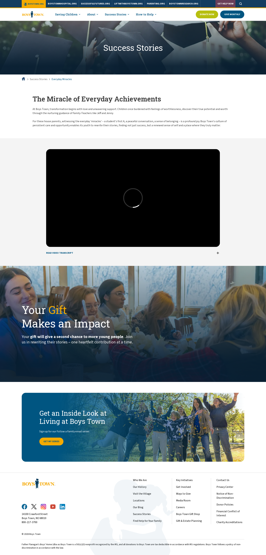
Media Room (183, 500)
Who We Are (140, 480)
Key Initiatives (184, 480)
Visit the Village (142, 494)
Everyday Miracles (62, 79)
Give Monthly (232, 14)
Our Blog (138, 507)
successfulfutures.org (95, 3)
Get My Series (51, 441)
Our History (139, 487)
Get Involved (183, 487)
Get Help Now (225, 3)
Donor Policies (224, 504)
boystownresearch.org (183, 3)
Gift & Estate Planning (189, 521)
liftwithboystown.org (128, 3)
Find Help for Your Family (147, 521)
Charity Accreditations (229, 522)
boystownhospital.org (62, 3)
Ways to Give (183, 494)
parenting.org (156, 3)
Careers (180, 507)
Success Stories (39, 79)
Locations (139, 500)
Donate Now (207, 14)
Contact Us (222, 480)
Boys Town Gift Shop (188, 514)
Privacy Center (224, 487)
